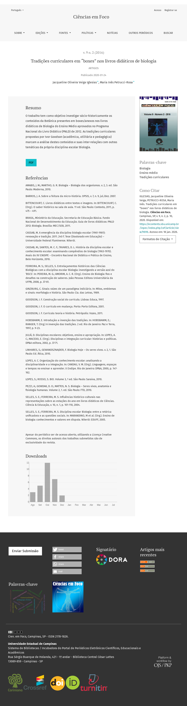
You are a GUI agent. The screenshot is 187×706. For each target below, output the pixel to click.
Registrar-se (171, 10)
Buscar (168, 33)
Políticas (88, 33)
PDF (31, 162)
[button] (67, 549)
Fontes (64, 33)
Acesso (157, 10)
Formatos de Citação (157, 239)
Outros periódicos (141, 33)
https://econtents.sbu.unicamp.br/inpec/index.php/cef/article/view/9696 (159, 228)
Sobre (18, 33)
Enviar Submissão (25, 551)
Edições (41, 33)
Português (18, 10)
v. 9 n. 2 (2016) (93, 52)
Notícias (112, 33)
